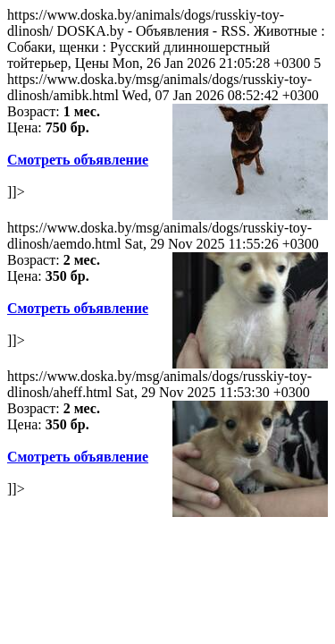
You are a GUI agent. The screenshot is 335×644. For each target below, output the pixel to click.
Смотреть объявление (77, 159)
